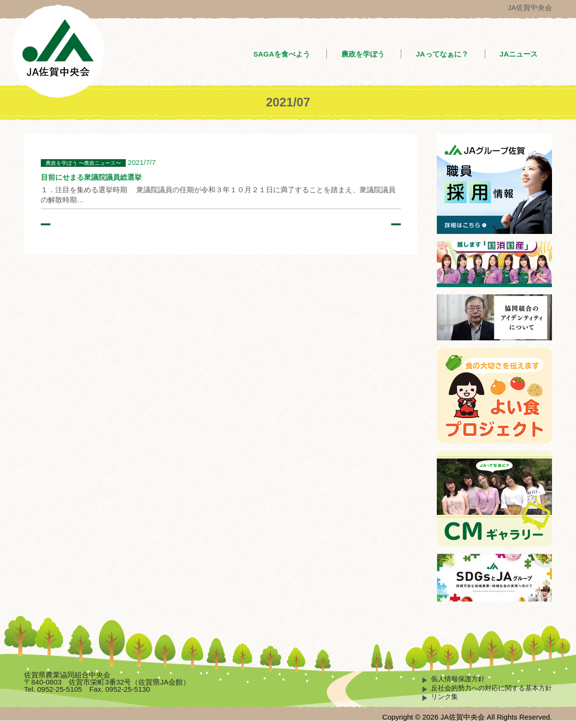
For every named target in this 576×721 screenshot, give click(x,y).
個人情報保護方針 (458, 679)
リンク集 (444, 696)
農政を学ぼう (362, 54)
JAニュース (519, 54)
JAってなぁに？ (442, 54)
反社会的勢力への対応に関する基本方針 (491, 688)
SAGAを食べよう (281, 54)
